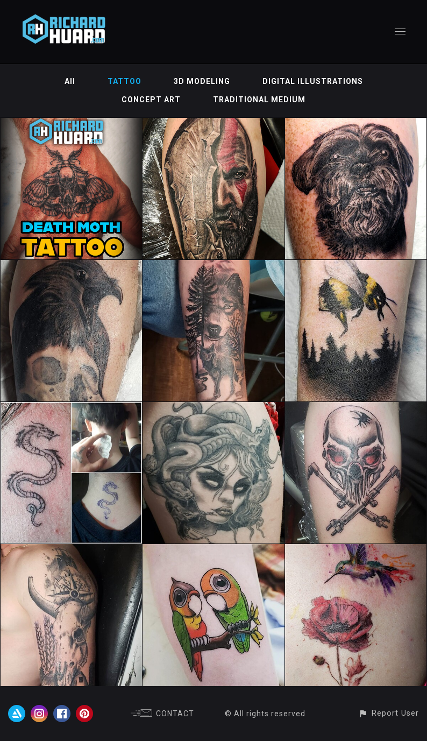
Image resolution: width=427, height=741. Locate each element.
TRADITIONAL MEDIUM (259, 99)
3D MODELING (202, 81)
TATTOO (124, 81)
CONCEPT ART (151, 99)
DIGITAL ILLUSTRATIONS (312, 81)
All (70, 81)
